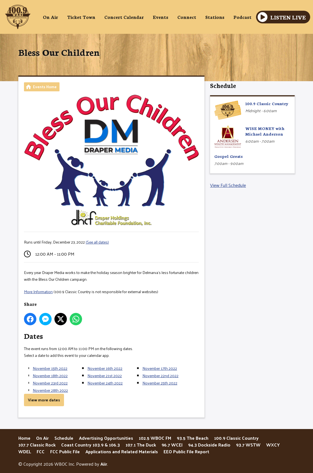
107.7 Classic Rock (37, 445)
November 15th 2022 (50, 368)
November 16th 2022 (104, 368)
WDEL (24, 451)
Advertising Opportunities (106, 438)
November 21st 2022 (104, 375)
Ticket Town (81, 17)
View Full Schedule (228, 185)
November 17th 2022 (159, 368)
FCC (41, 451)
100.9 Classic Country (236, 438)
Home (24, 438)
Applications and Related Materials (121, 451)
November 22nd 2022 (160, 375)
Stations (214, 17)
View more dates (44, 399)
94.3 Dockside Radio (209, 445)
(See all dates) (97, 242)
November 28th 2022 (50, 390)
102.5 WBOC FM (155, 438)
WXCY (273, 445)
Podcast (242, 17)
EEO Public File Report (186, 451)
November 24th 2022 (105, 382)
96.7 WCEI (172, 445)
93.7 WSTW (248, 445)
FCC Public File (65, 451)
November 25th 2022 (159, 382)
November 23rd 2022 (50, 382)
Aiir (103, 464)
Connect (186, 17)
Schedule (223, 85)
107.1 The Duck (140, 445)
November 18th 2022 (50, 375)
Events (160, 17)
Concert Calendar (124, 17)
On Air (50, 17)
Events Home (45, 86)
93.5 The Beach (192, 438)
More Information (38, 291)
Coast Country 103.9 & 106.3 (90, 445)
